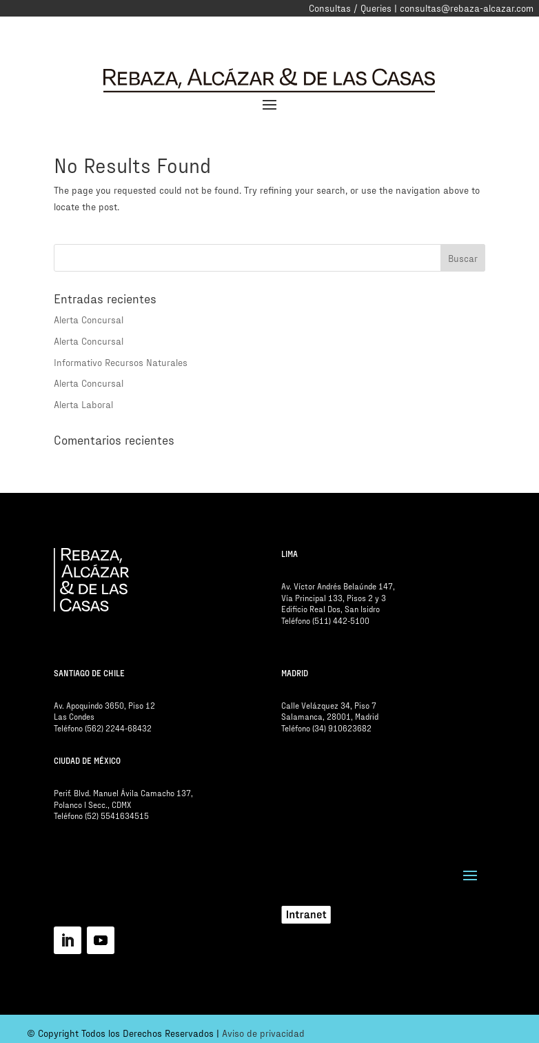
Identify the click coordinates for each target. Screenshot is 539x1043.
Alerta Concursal (88, 319)
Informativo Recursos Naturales (120, 362)
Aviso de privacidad (263, 1033)
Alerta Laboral (83, 404)
